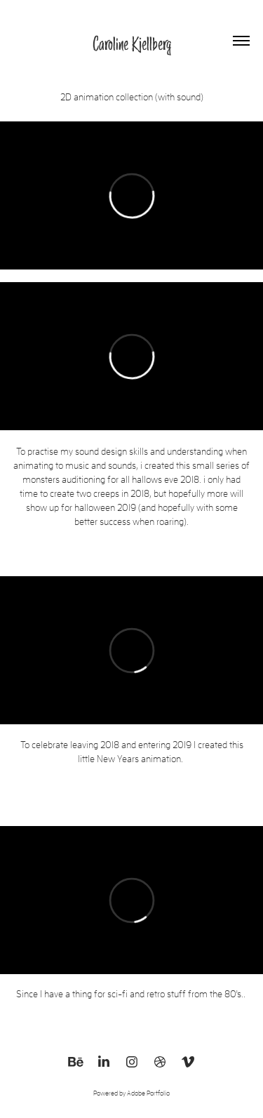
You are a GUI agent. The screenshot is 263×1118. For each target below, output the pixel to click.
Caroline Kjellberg (132, 43)
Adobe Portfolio (148, 1093)
